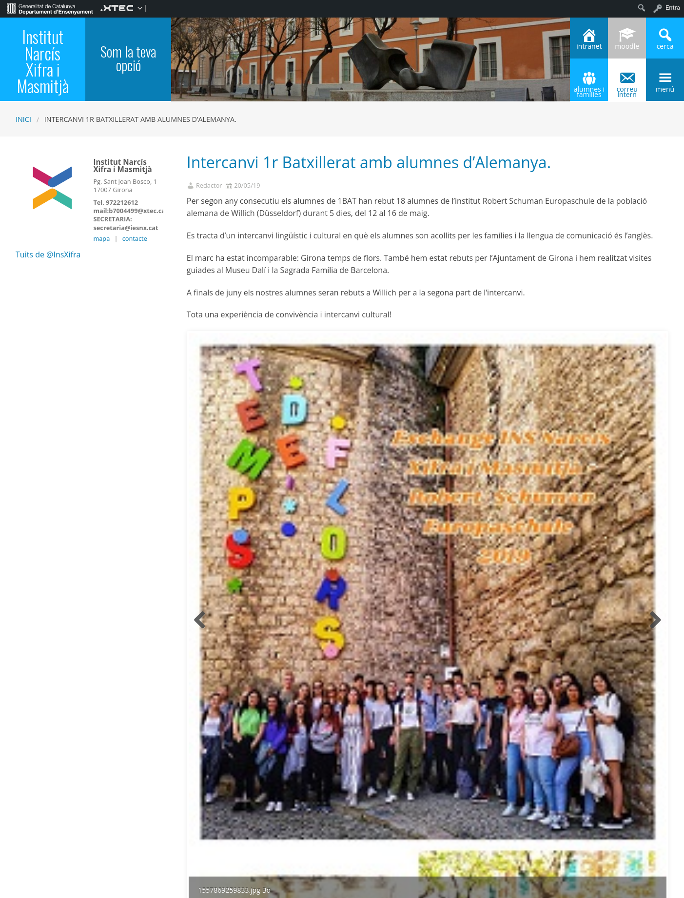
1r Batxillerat (215, 817)
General (249, 817)
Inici (23, 119)
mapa (101, 238)
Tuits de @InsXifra (48, 254)
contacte (134, 238)
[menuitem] (50, 8)
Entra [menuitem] (672, 7)
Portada (276, 817)
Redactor (209, 185)
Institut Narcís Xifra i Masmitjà (43, 61)
